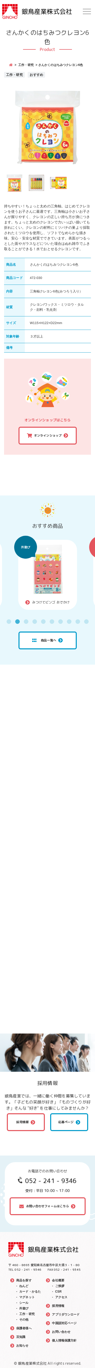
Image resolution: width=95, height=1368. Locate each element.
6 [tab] (52, 621)
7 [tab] (60, 621)
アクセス (61, 1297)
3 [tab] (26, 621)
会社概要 (58, 1280)
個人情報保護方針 (64, 1340)
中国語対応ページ (64, 1323)
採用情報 (22, 1122)
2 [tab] (17, 621)
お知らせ (22, 1345)
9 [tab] (77, 621)
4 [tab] (34, 621)
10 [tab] (86, 621)
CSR (58, 1291)
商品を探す (24, 1280)
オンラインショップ (48, 435)
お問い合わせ (61, 1332)
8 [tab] (69, 621)
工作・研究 (26, 65)
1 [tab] (9, 621)
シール (23, 1303)
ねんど (23, 1286)
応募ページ (66, 1122)
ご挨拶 (59, 1286)
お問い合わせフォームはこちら (47, 1206)
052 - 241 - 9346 (51, 1180)
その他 (23, 1319)
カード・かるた (30, 1291)
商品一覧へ (44, 640)
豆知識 (20, 1337)
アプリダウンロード (66, 1314)
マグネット (27, 1297)
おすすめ (36, 75)
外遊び (25, 547)
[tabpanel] (47, 575)
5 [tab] (43, 621)
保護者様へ (24, 1328)
